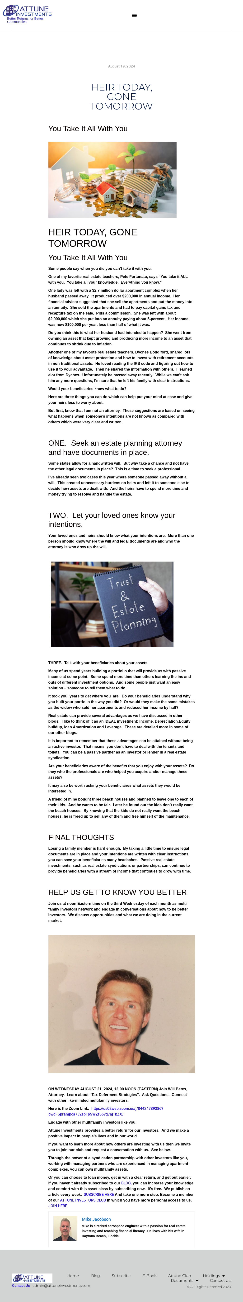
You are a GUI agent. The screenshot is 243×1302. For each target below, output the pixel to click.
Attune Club (179, 1275)
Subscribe (121, 1275)
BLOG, (126, 1183)
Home (73, 1275)
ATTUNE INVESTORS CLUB (83, 1200)
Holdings (214, 1275)
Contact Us (220, 1280)
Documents (184, 1280)
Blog (95, 1275)
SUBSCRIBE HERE (98, 1194)
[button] (134, 15)
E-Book (149, 1275)
